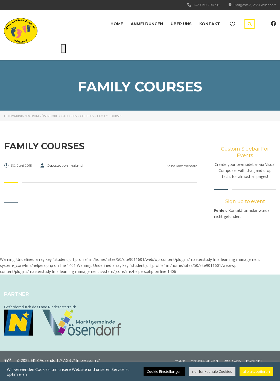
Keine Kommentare (181, 166)
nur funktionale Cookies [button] (212, 371)
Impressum (86, 360)
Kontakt (209, 23)
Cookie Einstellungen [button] (164, 371)
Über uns (181, 23)
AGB (67, 360)
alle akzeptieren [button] (256, 371)
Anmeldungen (147, 23)
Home (116, 23)
